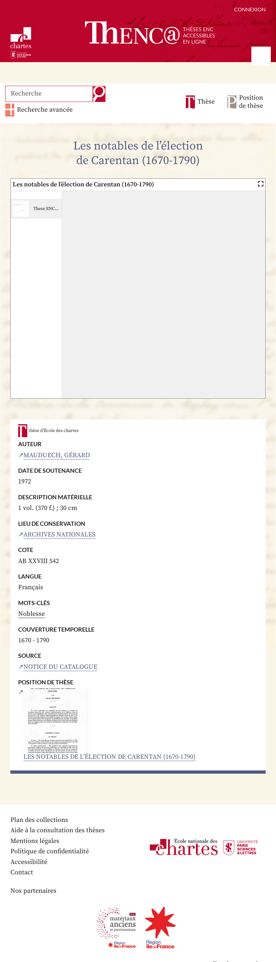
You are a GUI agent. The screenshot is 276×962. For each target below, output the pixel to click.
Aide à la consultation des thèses (57, 830)
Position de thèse (251, 102)
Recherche (99, 94)
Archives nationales (59, 535)
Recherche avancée (45, 110)
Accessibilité (28, 862)
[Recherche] (49, 94)
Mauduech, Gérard (56, 455)
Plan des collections (39, 820)
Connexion (250, 9)
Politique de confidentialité (49, 851)
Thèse (206, 102)
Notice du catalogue (60, 667)
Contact (21, 872)
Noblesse (31, 614)
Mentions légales (34, 841)
